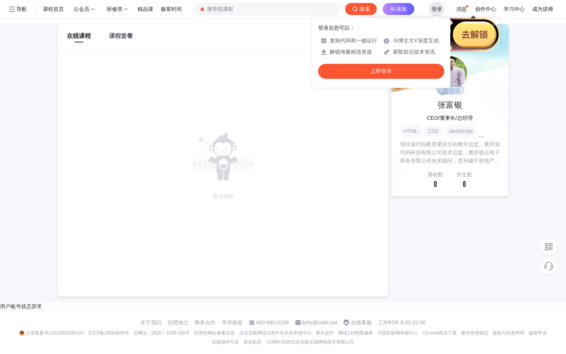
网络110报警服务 (355, 333)
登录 (437, 9)
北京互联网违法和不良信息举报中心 (275, 333)
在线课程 (79, 36)
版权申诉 (538, 333)
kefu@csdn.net (320, 322)
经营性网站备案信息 (214, 333)
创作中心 (485, 9)
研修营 (114, 9)
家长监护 (325, 333)
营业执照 (252, 342)
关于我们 (150, 322)
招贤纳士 (178, 322)
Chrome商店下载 (440, 333)
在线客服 (361, 322)
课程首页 (53, 9)
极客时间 (171, 9)
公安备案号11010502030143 (54, 333)
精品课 (145, 9)
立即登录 (381, 71)
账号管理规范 (474, 333)
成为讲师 (542, 9)
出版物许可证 (225, 342)
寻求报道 (232, 322)
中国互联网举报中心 (397, 333)
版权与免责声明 (508, 333)
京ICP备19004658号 (108, 333)
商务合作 (205, 322)
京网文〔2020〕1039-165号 (162, 333)
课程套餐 (121, 36)
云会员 (81, 9)
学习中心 (514, 9)
